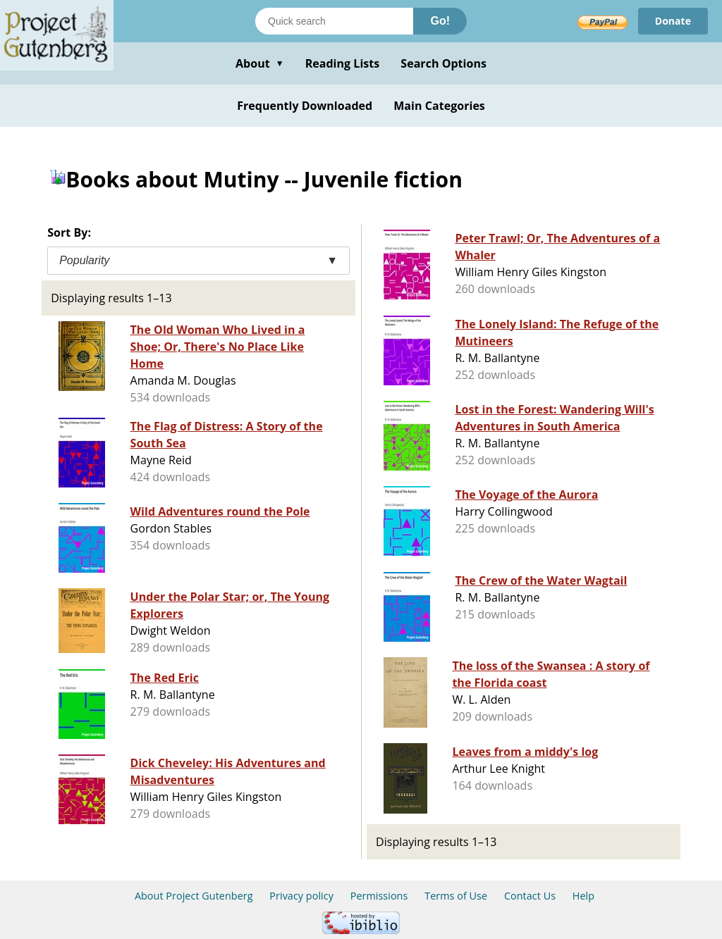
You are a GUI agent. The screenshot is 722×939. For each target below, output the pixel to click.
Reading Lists (342, 63)
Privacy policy (301, 895)
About (259, 63)
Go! (440, 21)
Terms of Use (455, 895)
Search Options (443, 63)
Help (583, 895)
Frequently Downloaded (304, 105)
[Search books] (334, 21)
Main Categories (439, 105)
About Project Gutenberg (194, 895)
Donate (673, 20)
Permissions (379, 895)
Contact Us (530, 895)
